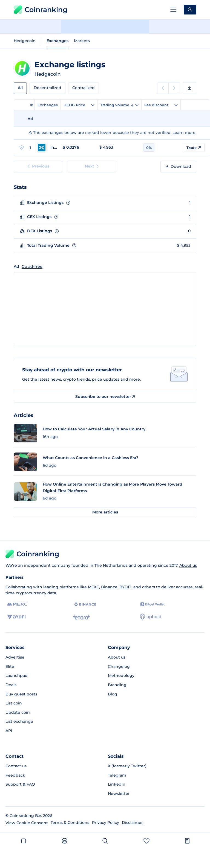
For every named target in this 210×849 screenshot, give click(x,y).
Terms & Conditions (70, 822)
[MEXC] (17, 604)
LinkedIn (116, 784)
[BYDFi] (16, 617)
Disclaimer (132, 822)
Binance (109, 586)
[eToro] (81, 617)
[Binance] (85, 604)
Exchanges (57, 40)
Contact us (16, 765)
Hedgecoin (25, 40)
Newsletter (119, 793)
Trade (193, 147)
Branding (117, 684)
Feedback (15, 775)
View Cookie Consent (26, 822)
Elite (9, 666)
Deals (10, 684)
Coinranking (40, 9)
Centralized (83, 87)
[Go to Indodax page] (47, 147)
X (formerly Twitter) (127, 765)
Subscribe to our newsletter (105, 396)
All (20, 87)
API (8, 730)
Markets (82, 40)
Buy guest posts (21, 694)
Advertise (14, 657)
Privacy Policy (105, 822)
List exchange (19, 721)
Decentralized (47, 87)
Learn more (183, 132)
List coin (13, 703)
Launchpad (16, 675)
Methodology (121, 675)
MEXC (93, 586)
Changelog (119, 666)
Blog (112, 694)
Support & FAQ (20, 784)
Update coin (17, 712)
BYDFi (125, 586)
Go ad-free (32, 266)
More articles (105, 512)
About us (188, 565)
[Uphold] (150, 617)
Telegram (117, 775)
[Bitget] (152, 604)
